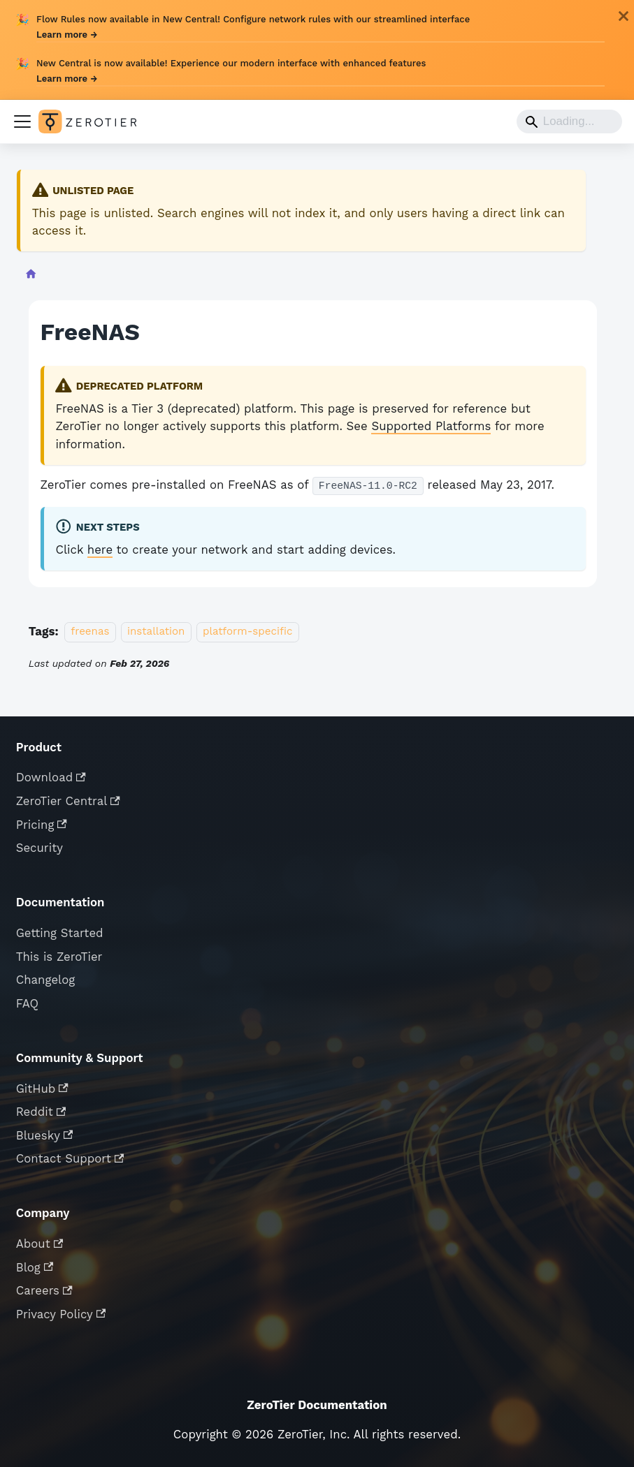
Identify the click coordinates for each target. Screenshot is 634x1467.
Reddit (41, 1112)
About (40, 1244)
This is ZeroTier (59, 957)
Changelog (45, 980)
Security (39, 848)
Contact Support (70, 1158)
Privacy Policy (61, 1314)
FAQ (27, 1003)
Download (51, 777)
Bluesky (44, 1135)
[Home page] (31, 275)
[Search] (569, 121)
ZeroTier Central (68, 801)
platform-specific (248, 632)
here (100, 549)
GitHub (42, 1089)
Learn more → (66, 34)
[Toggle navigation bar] (22, 121)
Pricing (41, 825)
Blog (35, 1267)
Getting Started (59, 933)
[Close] (623, 16)
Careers (44, 1290)
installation (156, 632)
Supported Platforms (431, 426)
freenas (90, 632)
